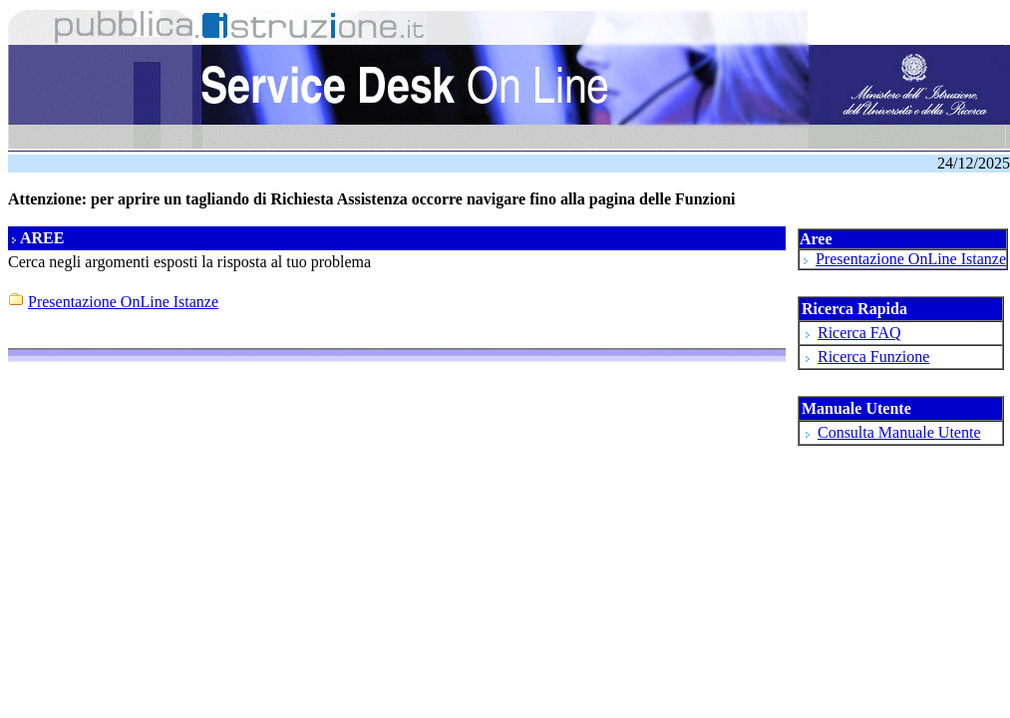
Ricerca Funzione (873, 356)
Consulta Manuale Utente (899, 432)
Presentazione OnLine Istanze (911, 258)
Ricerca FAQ (859, 332)
